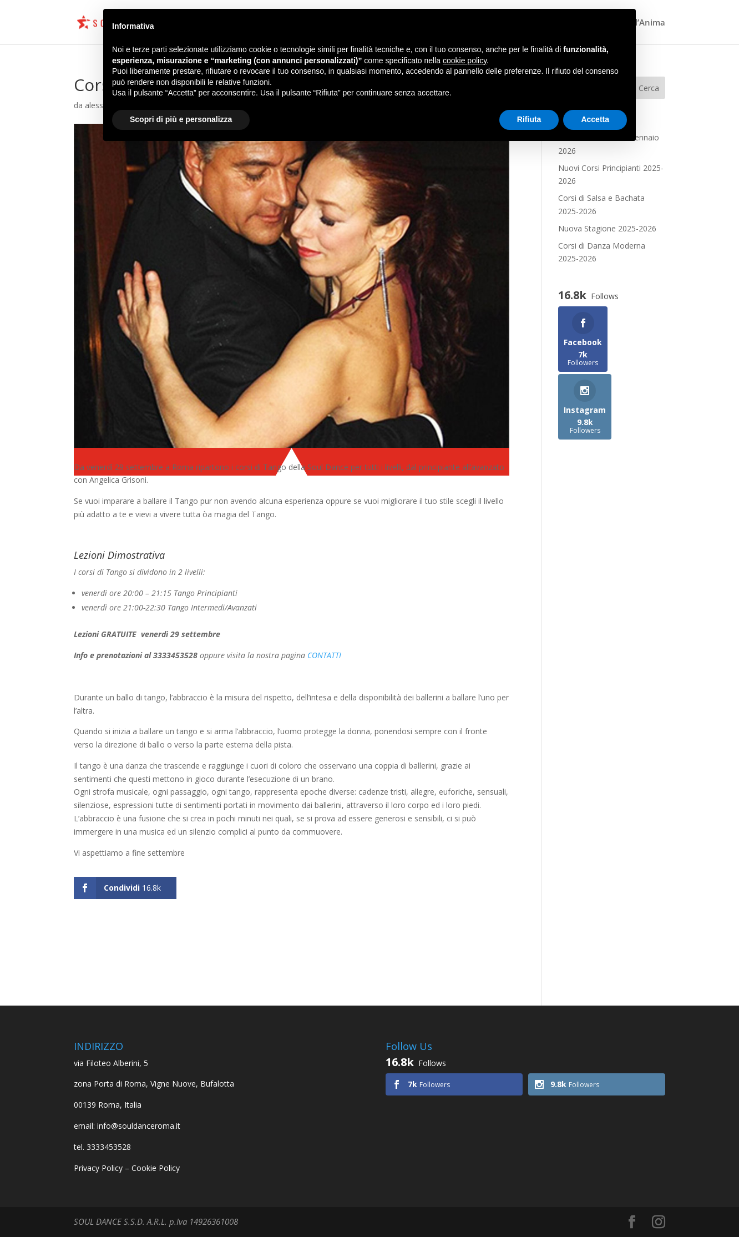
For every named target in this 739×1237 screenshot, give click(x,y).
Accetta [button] (595, 119)
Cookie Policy (155, 1168)
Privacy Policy (98, 1168)
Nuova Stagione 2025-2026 (607, 228)
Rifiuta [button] (529, 119)
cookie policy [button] (465, 60)
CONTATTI (324, 655)
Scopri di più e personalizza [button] (181, 119)
